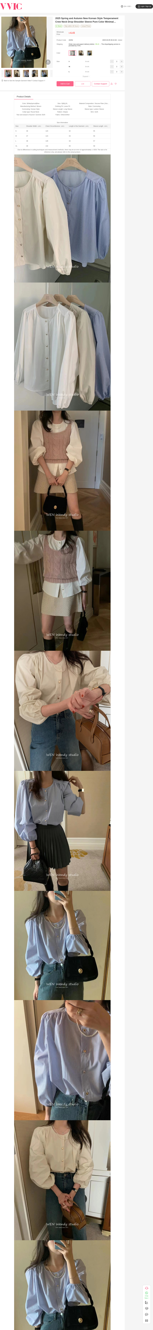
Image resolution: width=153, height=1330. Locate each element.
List (82, 84)
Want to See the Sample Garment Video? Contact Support (25, 81)
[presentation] (2, 73)
